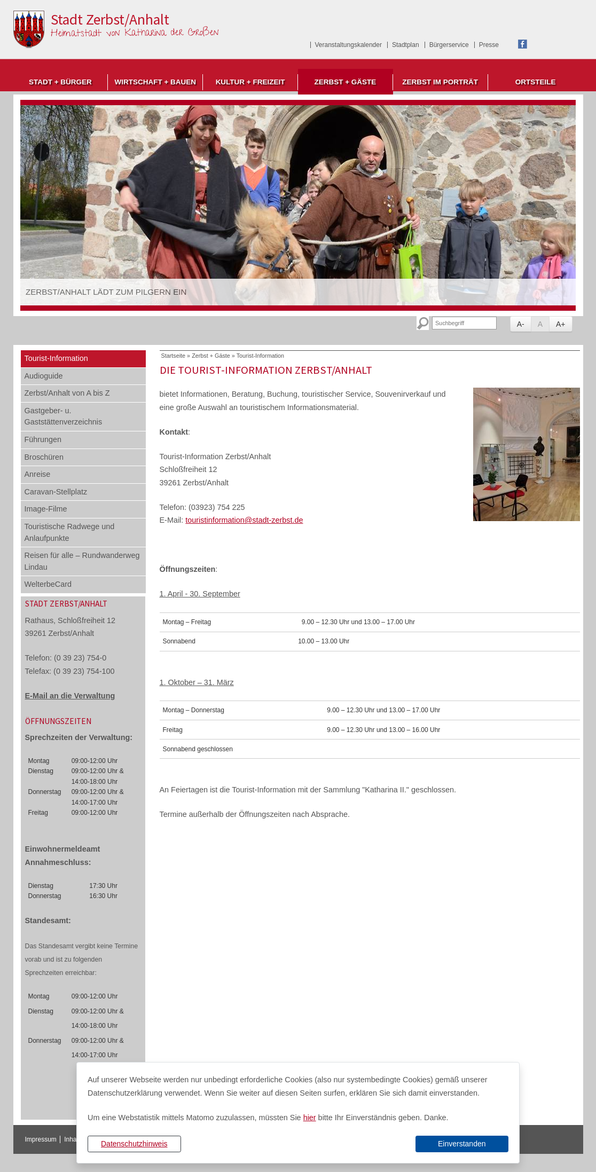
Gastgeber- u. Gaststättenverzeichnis (64, 416)
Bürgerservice (449, 45)
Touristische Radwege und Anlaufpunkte (70, 532)
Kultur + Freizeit (250, 82)
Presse (489, 45)
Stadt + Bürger (60, 82)
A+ (561, 324)
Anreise (38, 474)
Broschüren (44, 457)
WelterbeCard (48, 584)
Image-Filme (46, 509)
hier (309, 1117)
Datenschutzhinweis (134, 1143)
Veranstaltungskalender (348, 45)
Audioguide (44, 376)
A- (520, 324)
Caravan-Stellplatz (56, 491)
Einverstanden (462, 1143)
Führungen (43, 439)
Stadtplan (405, 45)
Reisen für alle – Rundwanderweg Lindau (82, 561)
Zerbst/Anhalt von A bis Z (67, 393)
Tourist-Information (56, 358)
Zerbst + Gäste (345, 82)
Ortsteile (535, 82)
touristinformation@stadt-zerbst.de (244, 520)
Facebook (522, 44)
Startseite (173, 355)
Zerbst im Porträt (440, 82)
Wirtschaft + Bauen (155, 82)
